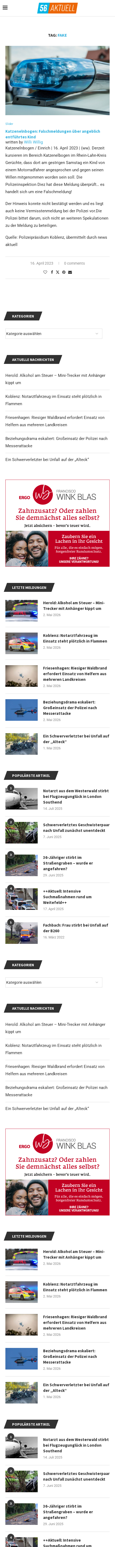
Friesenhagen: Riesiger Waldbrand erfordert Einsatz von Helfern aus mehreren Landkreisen (75, 1322)
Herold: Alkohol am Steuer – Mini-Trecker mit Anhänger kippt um (74, 1254)
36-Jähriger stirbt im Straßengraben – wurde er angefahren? (68, 1512)
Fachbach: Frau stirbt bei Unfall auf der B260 (75, 928)
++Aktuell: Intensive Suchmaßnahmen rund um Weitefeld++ (67, 897)
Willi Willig (33, 142)
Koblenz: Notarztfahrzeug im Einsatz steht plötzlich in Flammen (75, 1287)
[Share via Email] (70, 272)
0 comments (74, 263)
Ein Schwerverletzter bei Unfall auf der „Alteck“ (47, 1108)
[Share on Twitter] (58, 272)
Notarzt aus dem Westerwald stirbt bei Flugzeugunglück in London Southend (76, 1445)
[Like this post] (45, 272)
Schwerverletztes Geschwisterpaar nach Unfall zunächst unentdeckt (76, 1476)
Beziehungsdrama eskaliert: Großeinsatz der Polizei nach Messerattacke (70, 1356)
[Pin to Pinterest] (63, 272)
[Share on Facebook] (52, 272)
